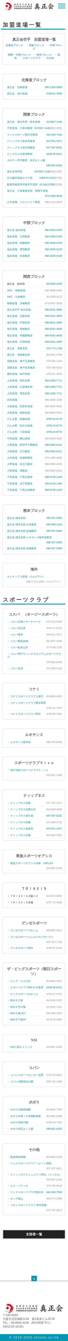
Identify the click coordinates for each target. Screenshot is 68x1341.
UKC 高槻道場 (16, 290)
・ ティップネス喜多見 (20, 828)
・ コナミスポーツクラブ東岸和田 (26, 702)
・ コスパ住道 (15, 668)
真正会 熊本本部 (16, 518)
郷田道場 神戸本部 (18, 373)
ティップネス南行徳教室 (21, 147)
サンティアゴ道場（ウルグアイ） (26, 576)
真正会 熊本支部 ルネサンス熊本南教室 (29, 537)
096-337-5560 (54, 518)
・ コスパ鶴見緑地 (17, 641)
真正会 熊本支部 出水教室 (21, 524)
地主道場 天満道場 (18, 341)
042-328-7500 (54, 134)
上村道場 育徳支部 (18, 393)
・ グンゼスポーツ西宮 (20, 948)
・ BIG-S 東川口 (16, 1013)
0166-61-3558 (54, 93)
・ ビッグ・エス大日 (19, 981)
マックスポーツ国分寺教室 (22, 134)
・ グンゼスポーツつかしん (22, 930)
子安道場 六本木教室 (19, 128)
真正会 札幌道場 (17, 87)
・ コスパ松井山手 (17, 647)
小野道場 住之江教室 (19, 464)
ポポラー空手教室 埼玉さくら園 (26, 160)
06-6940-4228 (54, 283)
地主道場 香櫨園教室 (19, 335)
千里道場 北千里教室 (19, 483)
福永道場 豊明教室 (18, 249)
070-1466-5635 (53, 195)
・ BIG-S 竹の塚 (16, 1006)
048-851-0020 (54, 165)
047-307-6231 (54, 147)
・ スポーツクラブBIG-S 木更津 (25, 987)
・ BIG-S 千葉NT (16, 1019)
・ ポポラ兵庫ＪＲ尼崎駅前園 (24, 1116)
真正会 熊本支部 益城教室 (21, 530)
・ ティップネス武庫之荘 (21, 809)
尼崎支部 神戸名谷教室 (21, 367)
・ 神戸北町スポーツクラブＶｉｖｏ (27, 770)
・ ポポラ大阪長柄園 (19, 1109)
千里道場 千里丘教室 (19, 477)
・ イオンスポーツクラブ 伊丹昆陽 (27, 1205)
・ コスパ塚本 (15, 634)
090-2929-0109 (53, 230)
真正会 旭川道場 (17, 93)
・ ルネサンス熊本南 (19, 742)
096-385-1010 (54, 524)
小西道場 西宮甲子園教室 (22, 444)
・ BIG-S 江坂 (15, 1000)
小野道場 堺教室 (17, 470)
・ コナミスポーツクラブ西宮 (24, 713)
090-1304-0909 (53, 87)
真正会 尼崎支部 (17, 348)
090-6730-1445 (53, 477)
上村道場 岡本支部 (18, 380)
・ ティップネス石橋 (19, 803)
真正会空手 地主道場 (19, 309)
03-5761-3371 (54, 141)
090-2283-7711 (53, 380)
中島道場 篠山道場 (18, 438)
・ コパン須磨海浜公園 (20, 1081)
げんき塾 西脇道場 (18, 419)
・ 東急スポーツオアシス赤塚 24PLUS (30, 863)
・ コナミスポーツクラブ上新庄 (25, 696)
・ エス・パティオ (17, 1185)
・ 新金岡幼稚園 (16, 1156)
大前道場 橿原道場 (18, 412)
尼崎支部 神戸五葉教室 (21, 361)
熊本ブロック (44, 54)
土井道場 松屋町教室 (19, 457)
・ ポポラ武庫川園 (17, 1122)
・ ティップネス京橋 (19, 835)
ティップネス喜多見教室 (21, 141)
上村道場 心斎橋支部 (19, 386)
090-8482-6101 (53, 444)
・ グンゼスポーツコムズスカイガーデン (30, 936)
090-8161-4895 (53, 309)
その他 (50, 58)
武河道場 (12, 399)
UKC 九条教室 (16, 296)
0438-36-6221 (54, 153)
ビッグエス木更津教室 (19, 153)
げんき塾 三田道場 (18, 431)
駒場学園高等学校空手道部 (22, 184)
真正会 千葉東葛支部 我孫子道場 (27, 190)
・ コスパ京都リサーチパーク (24, 621)
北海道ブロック (14, 45)
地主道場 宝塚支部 (18, 316)
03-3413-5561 (47, 184)
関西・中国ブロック (19, 54)
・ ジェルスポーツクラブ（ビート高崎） (30, 1163)
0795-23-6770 (54, 419)
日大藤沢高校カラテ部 (19, 177)
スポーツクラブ (31, 58)
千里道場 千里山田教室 (21, 489)
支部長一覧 (34, 1234)
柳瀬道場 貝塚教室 (18, 303)
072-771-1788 (54, 348)
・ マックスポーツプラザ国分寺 (25, 1192)
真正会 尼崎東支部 (18, 354)
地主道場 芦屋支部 (18, 322)
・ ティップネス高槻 (19, 822)
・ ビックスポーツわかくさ (22, 993)
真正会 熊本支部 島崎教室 (21, 548)
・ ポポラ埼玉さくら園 (20, 1128)
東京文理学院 (14, 171)
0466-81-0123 (47, 177)
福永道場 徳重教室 (18, 242)
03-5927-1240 (54, 121)
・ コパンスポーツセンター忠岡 (25, 1075)
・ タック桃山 (15, 1198)
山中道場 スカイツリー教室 (23, 202)
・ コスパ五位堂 (16, 628)
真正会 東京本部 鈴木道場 (23, 121)
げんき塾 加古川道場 (19, 425)
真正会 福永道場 (16, 230)
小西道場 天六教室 (18, 451)
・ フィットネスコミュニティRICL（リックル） (34, 1174)
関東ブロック (36, 45)
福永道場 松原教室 (18, 255)
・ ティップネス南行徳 (20, 815)
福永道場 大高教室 (18, 236)
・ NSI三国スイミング (19, 1047)
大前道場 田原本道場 (19, 406)
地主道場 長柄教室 (18, 328)
